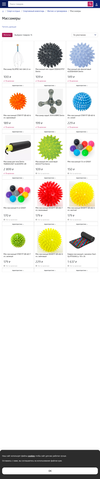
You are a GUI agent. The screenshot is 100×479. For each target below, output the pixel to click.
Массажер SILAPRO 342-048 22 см (17, 69)
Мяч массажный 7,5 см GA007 (79, 162)
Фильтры (7, 35)
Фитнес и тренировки (57, 11)
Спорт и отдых (13, 11)
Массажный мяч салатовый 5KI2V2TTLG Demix (46, 163)
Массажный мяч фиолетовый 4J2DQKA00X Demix (79, 70)
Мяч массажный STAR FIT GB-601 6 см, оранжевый (17, 116)
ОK (50, 470)
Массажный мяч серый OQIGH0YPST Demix (50, 70)
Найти (90, 4)
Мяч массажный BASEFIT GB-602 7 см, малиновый (49, 209)
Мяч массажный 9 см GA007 (14, 208)
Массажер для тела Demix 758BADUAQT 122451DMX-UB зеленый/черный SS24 (14, 163)
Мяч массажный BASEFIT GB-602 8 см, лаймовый (49, 255)
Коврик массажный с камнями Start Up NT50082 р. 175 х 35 (81, 255)
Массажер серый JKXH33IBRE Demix (49, 115)
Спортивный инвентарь (33, 11)
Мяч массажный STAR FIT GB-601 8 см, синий (81, 116)
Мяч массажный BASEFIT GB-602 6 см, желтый (81, 209)
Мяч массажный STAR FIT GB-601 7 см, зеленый (17, 255)
